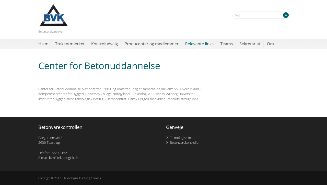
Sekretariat (249, 44)
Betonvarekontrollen (185, 142)
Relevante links (199, 44)
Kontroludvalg (104, 44)
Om (270, 44)
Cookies (96, 178)
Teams (226, 44)
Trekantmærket (70, 44)
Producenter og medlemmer (151, 44)
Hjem (43, 44)
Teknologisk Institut (184, 137)
